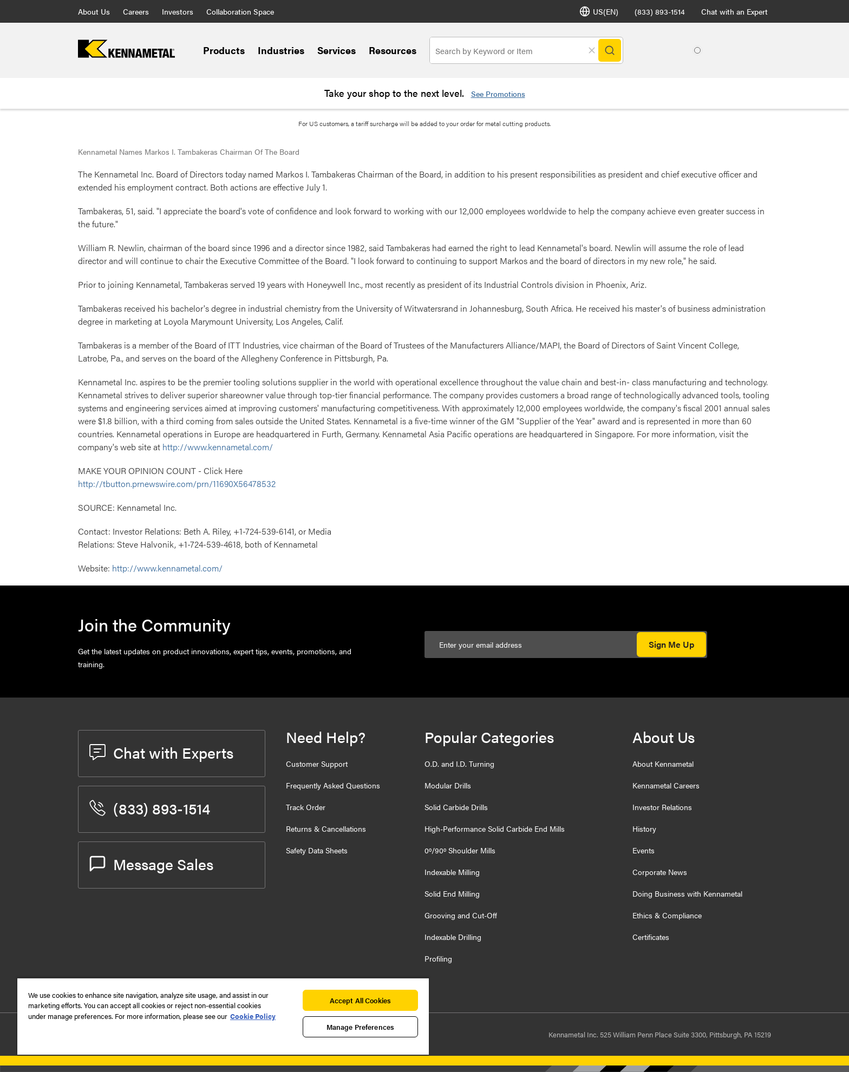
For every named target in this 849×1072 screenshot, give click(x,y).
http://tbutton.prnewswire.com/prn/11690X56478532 (177, 483)
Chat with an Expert (734, 11)
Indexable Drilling (452, 936)
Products (224, 50)
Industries (281, 50)
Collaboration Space (240, 11)
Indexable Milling (452, 871)
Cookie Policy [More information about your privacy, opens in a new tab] (253, 1016)
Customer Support (317, 763)
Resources (392, 50)
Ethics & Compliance (667, 915)
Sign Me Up (671, 644)
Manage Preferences (360, 1027)
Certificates (650, 936)
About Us (94, 11)
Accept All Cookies (360, 1000)
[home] (126, 54)
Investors (177, 11)
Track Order (305, 806)
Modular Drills (447, 785)
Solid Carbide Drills (456, 806)
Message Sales (151, 863)
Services (336, 50)
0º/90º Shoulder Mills (459, 850)
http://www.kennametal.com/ (217, 446)
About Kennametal (663, 763)
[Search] (609, 50)
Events (643, 850)
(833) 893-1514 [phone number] (660, 11)
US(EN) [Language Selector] (598, 11)
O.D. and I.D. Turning (459, 763)
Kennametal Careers (666, 785)
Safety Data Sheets (317, 850)
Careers (136, 11)
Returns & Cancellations (326, 828)
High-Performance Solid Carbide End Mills (494, 828)
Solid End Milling (452, 893)
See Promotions (498, 93)
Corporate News (659, 871)
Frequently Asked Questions (333, 785)
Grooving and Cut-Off (460, 915)
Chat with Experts (161, 752)
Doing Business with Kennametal (687, 893)
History (644, 828)
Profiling (438, 958)
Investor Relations (662, 806)
